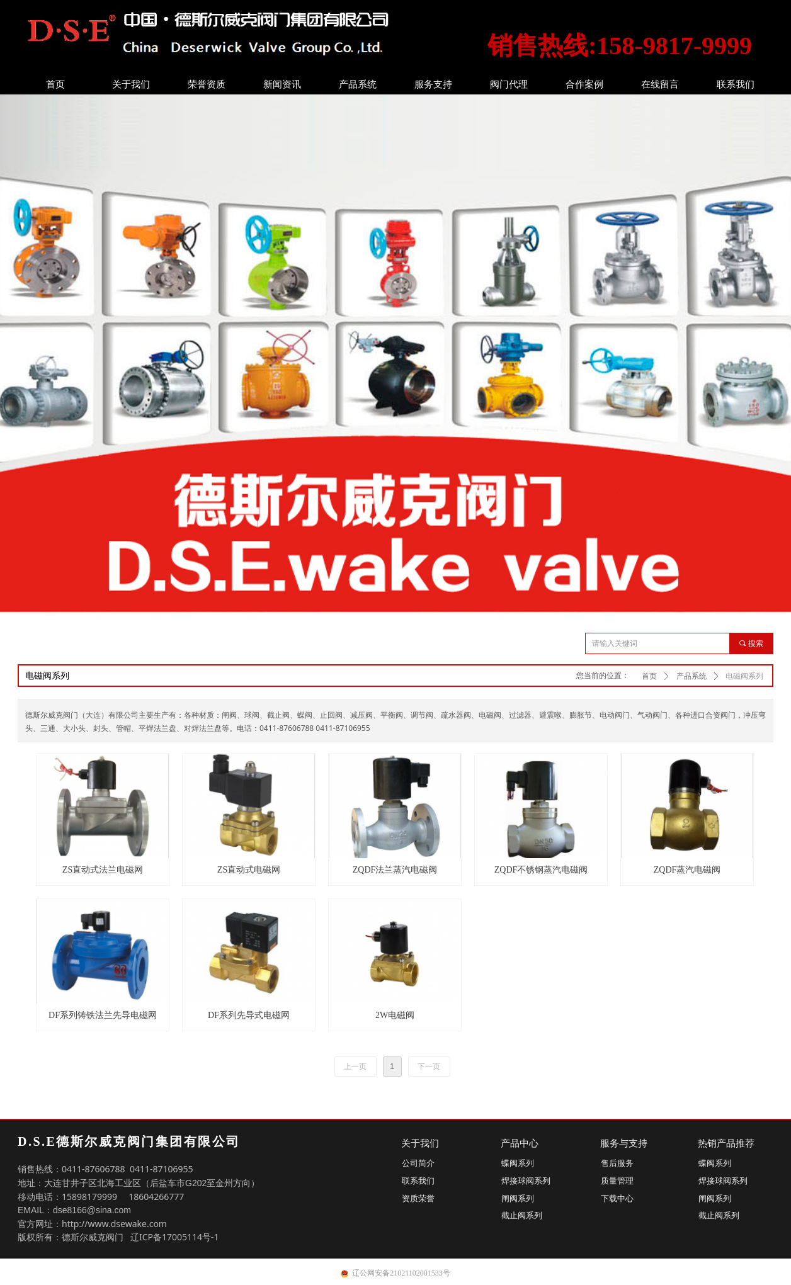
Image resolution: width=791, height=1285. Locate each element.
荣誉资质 (206, 84)
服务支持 (433, 84)
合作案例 (584, 84)
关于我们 (131, 84)
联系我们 (735, 84)
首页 (55, 84)
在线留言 (660, 84)
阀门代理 (509, 84)
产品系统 (358, 84)
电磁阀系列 (744, 676)
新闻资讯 (282, 84)
